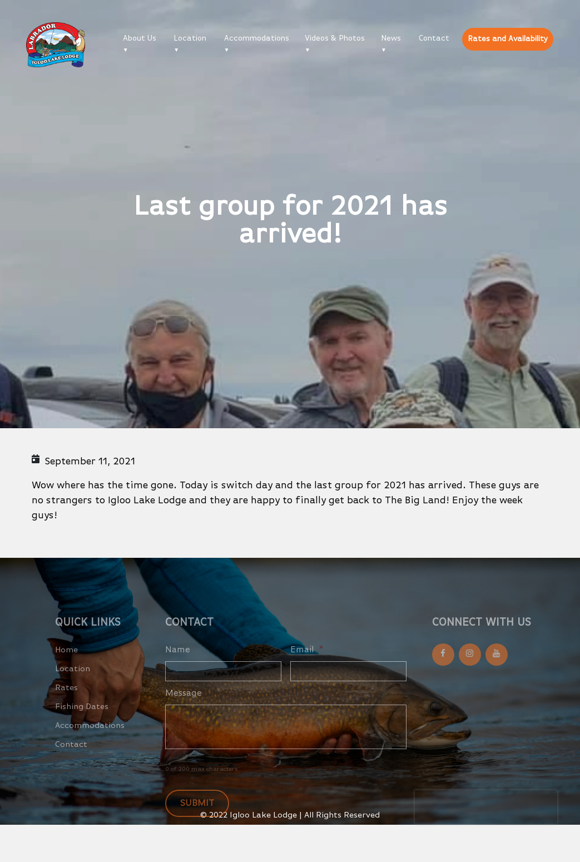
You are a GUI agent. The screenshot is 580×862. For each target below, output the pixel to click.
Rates (66, 697)
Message (183, 702)
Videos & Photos (335, 38)
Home (66, 659)
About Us (139, 38)
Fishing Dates (81, 716)
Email (307, 659)
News (391, 38)
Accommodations (256, 38)
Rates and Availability (508, 39)
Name (177, 659)
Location (189, 38)
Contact (434, 38)
